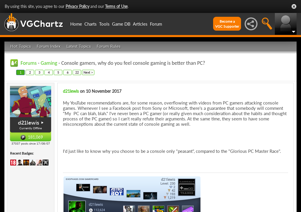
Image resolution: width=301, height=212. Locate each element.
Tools (104, 23)
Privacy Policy (77, 6)
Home (76, 23)
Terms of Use (116, 6)
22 (77, 72)
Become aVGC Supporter (227, 24)
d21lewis (28, 122)
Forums (29, 63)
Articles (140, 23)
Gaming (49, 63)
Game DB (121, 23)
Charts (90, 23)
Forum (156, 23)
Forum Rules (109, 46)
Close (294, 6)
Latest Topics (78, 46)
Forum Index (49, 46)
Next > (88, 72)
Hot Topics (20, 46)
